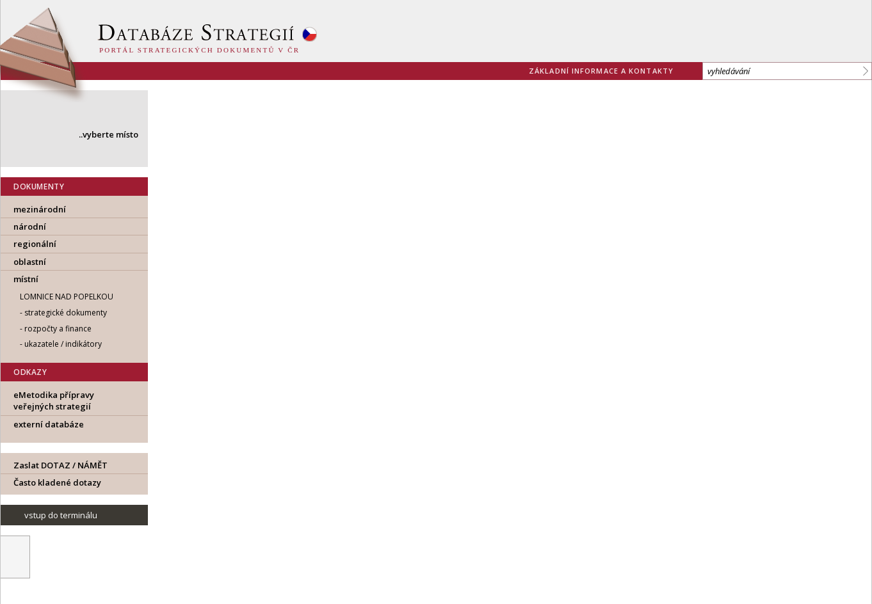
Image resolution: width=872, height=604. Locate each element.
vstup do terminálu (60, 515)
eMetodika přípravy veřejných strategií (53, 400)
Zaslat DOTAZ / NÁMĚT (60, 465)
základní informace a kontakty (601, 71)
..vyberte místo (108, 134)
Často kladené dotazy (57, 482)
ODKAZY (30, 372)
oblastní (29, 261)
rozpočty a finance (58, 328)
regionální (34, 244)
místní (25, 279)
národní (29, 226)
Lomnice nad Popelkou (66, 296)
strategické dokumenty (65, 312)
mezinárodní (39, 209)
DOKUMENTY (38, 186)
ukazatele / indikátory (63, 343)
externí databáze (48, 424)
